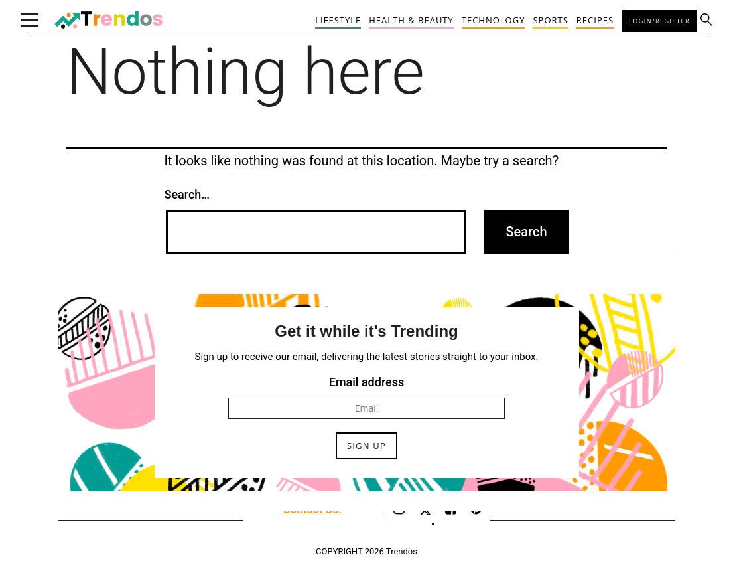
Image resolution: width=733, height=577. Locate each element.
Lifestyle (338, 20)
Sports (550, 20)
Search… (187, 194)
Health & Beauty (411, 20)
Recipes (595, 20)
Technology (493, 20)
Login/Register (659, 21)
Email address (367, 382)
